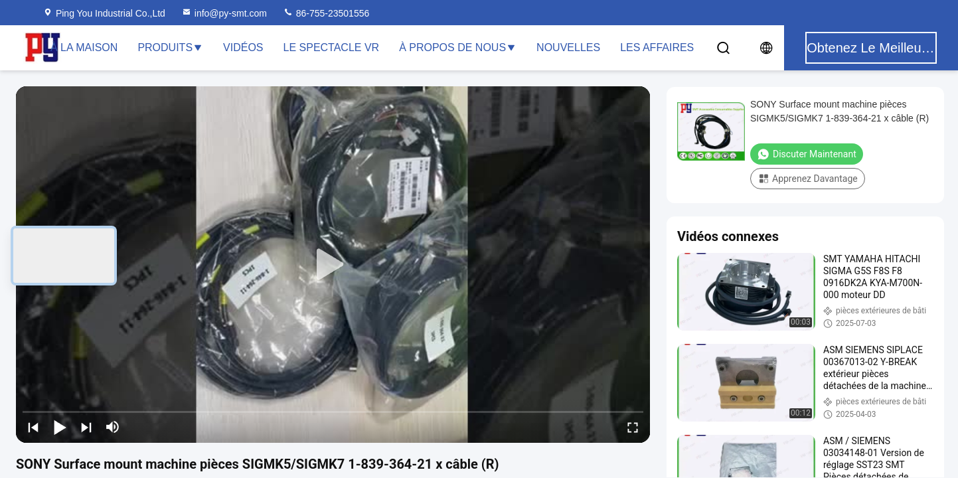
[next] (86, 427)
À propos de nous (458, 47)
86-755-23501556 (326, 13)
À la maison (84, 47)
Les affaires (657, 47)
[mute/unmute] (113, 427)
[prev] (33, 427)
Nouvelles (568, 47)
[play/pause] (59, 427)
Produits (170, 47)
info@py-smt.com (224, 13)
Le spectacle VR (331, 47)
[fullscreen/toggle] (632, 427)
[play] (333, 264)
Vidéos (243, 47)
